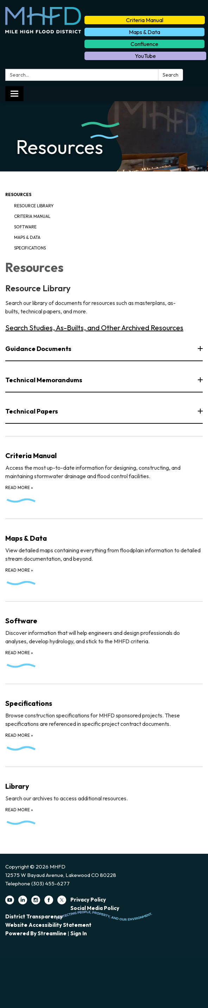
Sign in (78, 933)
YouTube (145, 55)
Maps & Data (144, 31)
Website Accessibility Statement (48, 925)
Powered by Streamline (36, 933)
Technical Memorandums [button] (44, 380)
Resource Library (33, 205)
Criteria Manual (144, 20)
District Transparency (34, 916)
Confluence (144, 43)
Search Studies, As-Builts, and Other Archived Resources (94, 327)
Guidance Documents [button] (39, 349)
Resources (18, 194)
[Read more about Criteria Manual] (104, 473)
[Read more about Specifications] (104, 720)
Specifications (30, 248)
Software (25, 226)
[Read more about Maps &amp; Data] (104, 555)
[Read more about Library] (104, 799)
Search (170, 75)
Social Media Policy (94, 908)
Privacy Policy (88, 899)
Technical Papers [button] (32, 411)
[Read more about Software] (104, 638)
